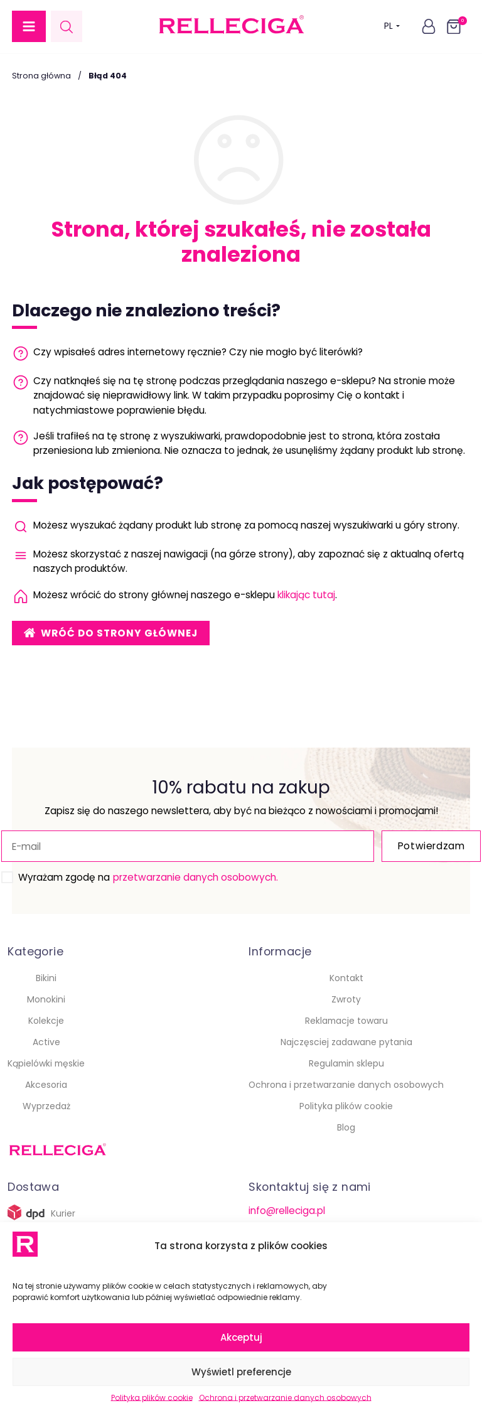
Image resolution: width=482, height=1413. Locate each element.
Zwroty (346, 999)
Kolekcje (46, 1020)
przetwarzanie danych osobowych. (194, 877)
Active (46, 1042)
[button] (29, 26)
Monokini (46, 999)
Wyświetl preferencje (241, 1371)
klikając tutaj (306, 594)
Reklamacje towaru (346, 1020)
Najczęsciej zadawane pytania (346, 1042)
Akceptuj (241, 1337)
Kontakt (346, 978)
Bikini (46, 978)
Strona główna (41, 75)
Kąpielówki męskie (46, 1063)
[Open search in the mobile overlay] (66, 27)
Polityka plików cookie (152, 1397)
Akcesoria (46, 1084)
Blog (346, 1127)
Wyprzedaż (46, 1106)
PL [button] (392, 26)
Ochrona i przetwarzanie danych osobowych (285, 1397)
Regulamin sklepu (346, 1063)
